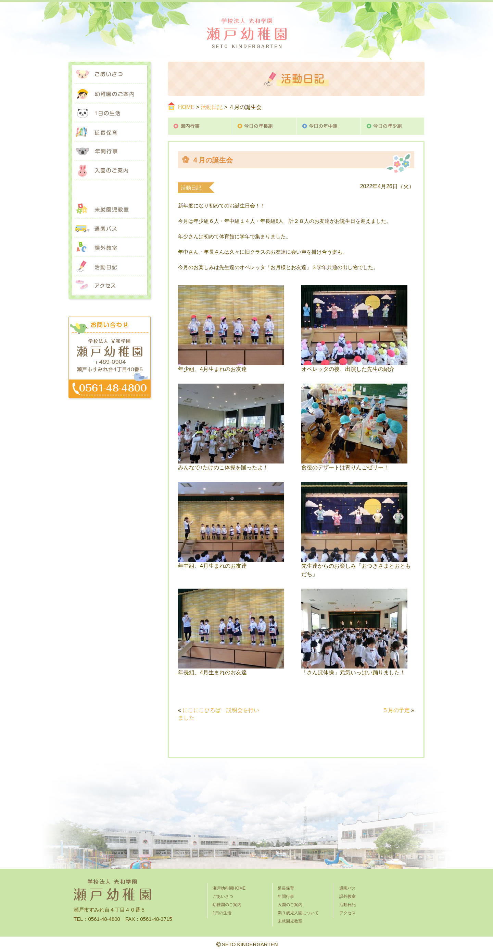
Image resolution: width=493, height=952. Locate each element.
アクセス (109, 286)
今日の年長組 (264, 126)
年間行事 (109, 151)
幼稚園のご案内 (109, 94)
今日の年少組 (393, 126)
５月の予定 (396, 710)
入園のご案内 (109, 170)
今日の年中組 (328, 126)
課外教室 (109, 247)
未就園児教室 (109, 209)
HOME (186, 107)
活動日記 (212, 107)
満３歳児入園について (109, 190)
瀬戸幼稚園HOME (229, 888)
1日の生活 (109, 113)
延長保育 (109, 132)
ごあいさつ (109, 74)
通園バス (109, 228)
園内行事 (200, 126)
